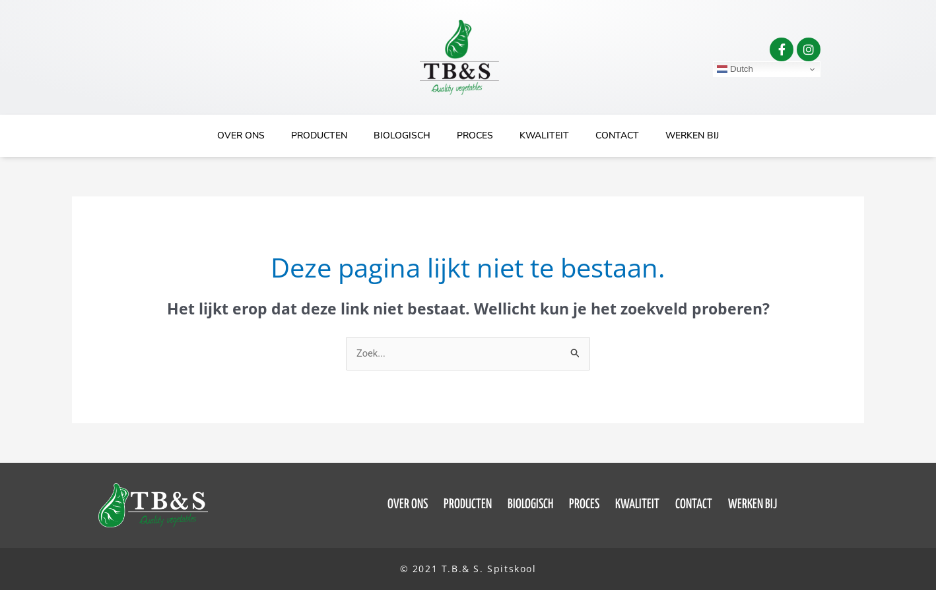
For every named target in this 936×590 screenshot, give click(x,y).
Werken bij (692, 135)
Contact (617, 135)
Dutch (735, 69)
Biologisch (402, 135)
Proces (475, 135)
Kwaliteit (544, 135)
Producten (319, 135)
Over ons (241, 135)
